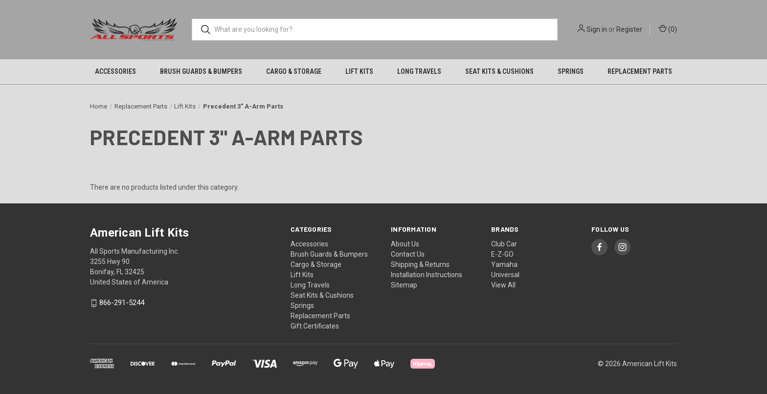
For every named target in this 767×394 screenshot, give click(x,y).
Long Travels (419, 71)
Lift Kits (359, 71)
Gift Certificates (315, 326)
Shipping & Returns (420, 264)
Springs (571, 71)
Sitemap (404, 285)
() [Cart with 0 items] (668, 28)
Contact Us (408, 254)
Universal (505, 275)
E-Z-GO (502, 254)
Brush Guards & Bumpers (201, 71)
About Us (405, 244)
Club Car (504, 244)
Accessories (115, 71)
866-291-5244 (121, 303)
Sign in (597, 29)
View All (503, 285)
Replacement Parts (640, 71)
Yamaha (504, 264)
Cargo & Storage (293, 71)
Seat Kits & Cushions (499, 71)
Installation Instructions (426, 275)
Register (629, 29)
